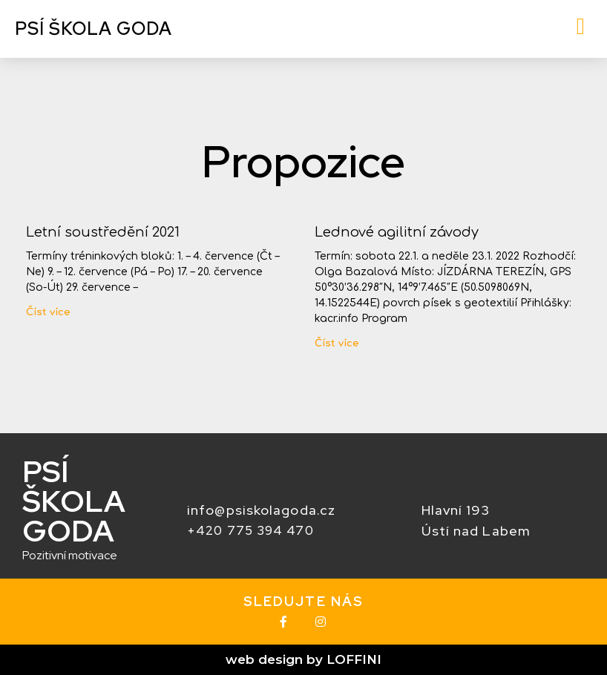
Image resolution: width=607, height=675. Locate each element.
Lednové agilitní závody (397, 232)
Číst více (48, 312)
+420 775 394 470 (250, 530)
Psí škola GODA (93, 28)
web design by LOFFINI (303, 659)
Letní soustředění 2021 (103, 232)
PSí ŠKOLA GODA (73, 501)
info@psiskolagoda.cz (261, 509)
